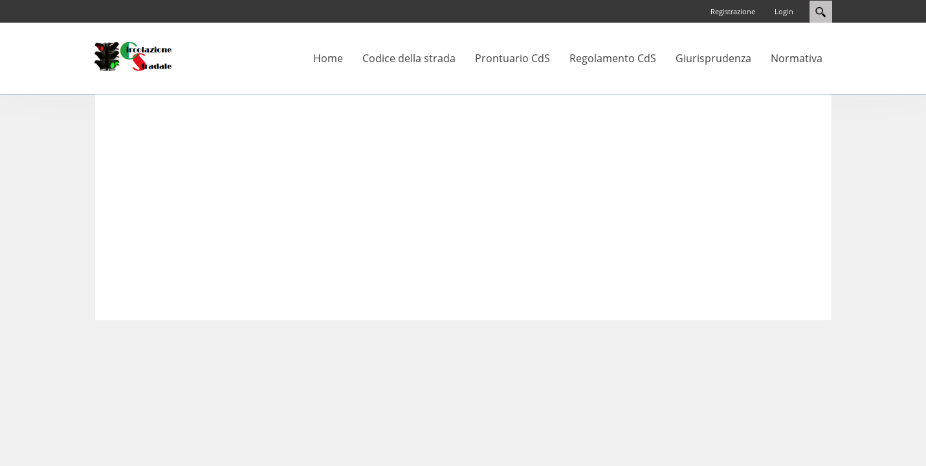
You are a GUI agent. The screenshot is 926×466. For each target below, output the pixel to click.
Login (784, 11)
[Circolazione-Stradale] (133, 55)
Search (821, 12)
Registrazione (733, 11)
